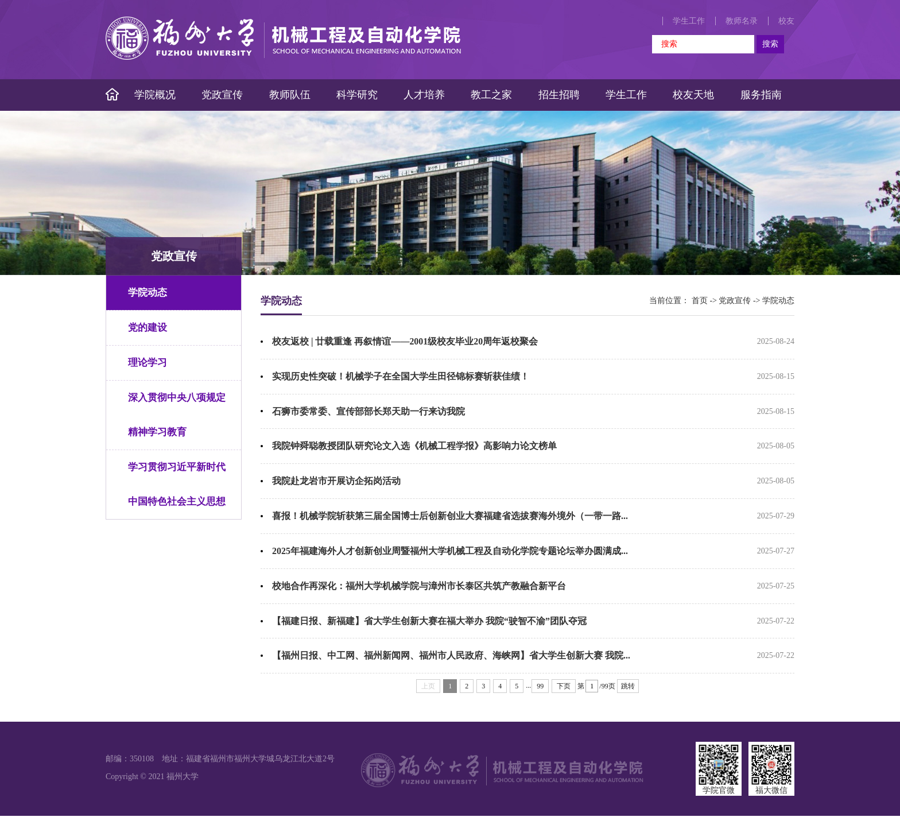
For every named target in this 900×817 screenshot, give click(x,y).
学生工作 (689, 21)
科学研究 (357, 94)
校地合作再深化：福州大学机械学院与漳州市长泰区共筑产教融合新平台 (419, 586)
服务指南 (761, 94)
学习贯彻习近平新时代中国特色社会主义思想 (177, 484)
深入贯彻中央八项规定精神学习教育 (177, 414)
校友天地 (693, 94)
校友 (786, 21)
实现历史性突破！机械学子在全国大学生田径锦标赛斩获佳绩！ (400, 376)
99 (540, 687)
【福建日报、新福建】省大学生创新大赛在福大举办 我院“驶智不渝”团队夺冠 (429, 621)
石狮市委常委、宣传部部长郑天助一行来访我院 (368, 411)
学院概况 (155, 94)
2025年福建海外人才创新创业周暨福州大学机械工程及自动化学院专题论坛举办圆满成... (450, 551)
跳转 (628, 687)
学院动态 (147, 292)
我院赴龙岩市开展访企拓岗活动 (336, 481)
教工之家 (491, 94)
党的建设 (147, 327)
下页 (564, 687)
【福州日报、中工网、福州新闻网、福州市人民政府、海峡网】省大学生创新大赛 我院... (451, 656)
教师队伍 (290, 94)
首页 (700, 300)
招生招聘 (559, 94)
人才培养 (424, 94)
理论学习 (147, 362)
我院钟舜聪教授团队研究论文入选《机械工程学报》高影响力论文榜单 (414, 446)
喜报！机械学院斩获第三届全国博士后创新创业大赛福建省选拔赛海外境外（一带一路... (450, 516)
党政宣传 (222, 94)
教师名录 (742, 21)
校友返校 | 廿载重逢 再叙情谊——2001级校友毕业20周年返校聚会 (405, 341)
